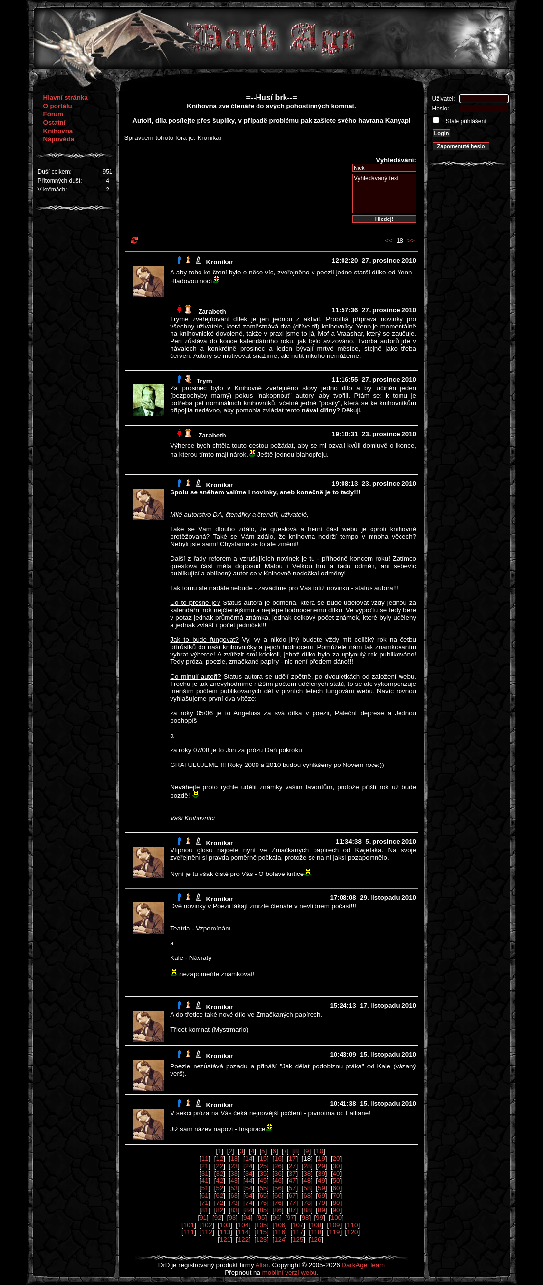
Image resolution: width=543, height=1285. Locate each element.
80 (336, 1202)
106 (279, 1225)
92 (218, 1217)
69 (321, 1195)
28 (307, 1166)
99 (319, 1217)
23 (234, 1166)
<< (389, 240)
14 (249, 1158)
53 (234, 1188)
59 (321, 1188)
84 (249, 1210)
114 (243, 1232)
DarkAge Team (363, 1265)
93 (232, 1217)
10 (319, 1151)
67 (292, 1195)
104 (243, 1225)
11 (205, 1158)
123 (261, 1239)
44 (249, 1180)
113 (225, 1232)
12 (219, 1158)
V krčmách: (52, 189)
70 (336, 1195)
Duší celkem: (55, 171)
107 (297, 1225)
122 (243, 1239)
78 (307, 1202)
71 (205, 1202)
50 (336, 1180)
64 (249, 1195)
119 (334, 1232)
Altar (262, 1265)
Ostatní (54, 122)
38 (307, 1173)
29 (321, 1166)
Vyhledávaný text (384, 193)
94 (247, 1217)
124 (279, 1239)
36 (278, 1173)
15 (263, 1158)
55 (263, 1188)
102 (206, 1225)
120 (352, 1232)
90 (336, 1210)
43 (234, 1180)
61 (205, 1195)
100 (336, 1217)
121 (225, 1239)
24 (249, 1166)
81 (205, 1210)
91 (203, 1217)
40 (336, 1173)
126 (316, 1239)
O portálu (57, 105)
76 (278, 1202)
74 (249, 1202)
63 (234, 1195)
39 (321, 1173)
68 (307, 1195)
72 (219, 1202)
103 (225, 1225)
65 (263, 1195)
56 (278, 1188)
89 (321, 1210)
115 (261, 1232)
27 (292, 1166)
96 (276, 1217)
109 (334, 1225)
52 (219, 1188)
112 (206, 1232)
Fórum (53, 114)
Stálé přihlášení (465, 121)
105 (261, 1225)
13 (234, 1158)
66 (278, 1195)
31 (205, 1173)
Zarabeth (212, 311)
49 (321, 1180)
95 (261, 1217)
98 (305, 1217)
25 (263, 1166)
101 (188, 1225)
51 (205, 1188)
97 (290, 1217)
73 (234, 1202)
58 (307, 1188)
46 (278, 1180)
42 (219, 1180)
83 (234, 1210)
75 (263, 1202)
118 (316, 1232)
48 (307, 1180)
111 (188, 1232)
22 (219, 1166)
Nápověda (59, 139)
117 (297, 1232)
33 (234, 1173)
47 (292, 1180)
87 (292, 1210)
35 (263, 1173)
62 (219, 1195)
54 (249, 1188)
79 (321, 1202)
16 (278, 1158)
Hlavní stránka (65, 97)
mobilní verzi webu (289, 1272)
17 (292, 1158)
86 (278, 1210)
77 (292, 1202)
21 (205, 1166)
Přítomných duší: (60, 180)
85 (263, 1210)
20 (336, 1158)
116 (279, 1232)
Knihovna (58, 131)
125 (297, 1239)
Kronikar (219, 262)
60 (336, 1188)
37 (292, 1173)
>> (411, 240)
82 (219, 1210)
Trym (204, 380)
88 (307, 1210)
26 (278, 1166)
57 (292, 1188)
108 (316, 1225)
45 (263, 1180)
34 (249, 1173)
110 (352, 1225)
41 (205, 1180)
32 (219, 1173)
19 (321, 1158)
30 (336, 1166)
